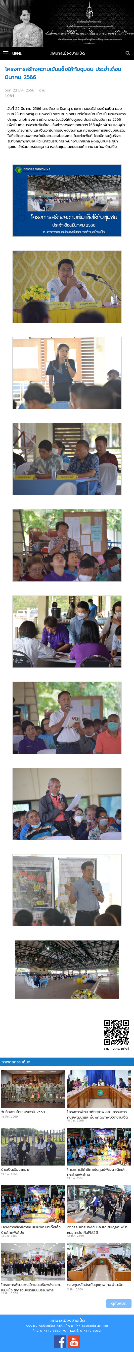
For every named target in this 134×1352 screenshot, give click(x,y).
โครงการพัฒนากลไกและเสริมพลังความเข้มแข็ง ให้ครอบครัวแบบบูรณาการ (31, 1287)
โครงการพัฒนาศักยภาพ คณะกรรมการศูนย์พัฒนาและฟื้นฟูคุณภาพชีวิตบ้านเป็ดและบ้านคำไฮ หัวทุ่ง (97, 1117)
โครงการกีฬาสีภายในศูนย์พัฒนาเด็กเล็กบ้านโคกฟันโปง (97, 1172)
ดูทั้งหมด (119, 1303)
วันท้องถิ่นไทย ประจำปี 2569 (23, 1112)
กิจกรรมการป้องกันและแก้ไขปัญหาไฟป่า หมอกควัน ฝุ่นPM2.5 (97, 1229)
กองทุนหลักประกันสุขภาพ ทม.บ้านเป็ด (95, 1284)
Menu (13, 54)
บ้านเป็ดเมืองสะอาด (15, 1169)
